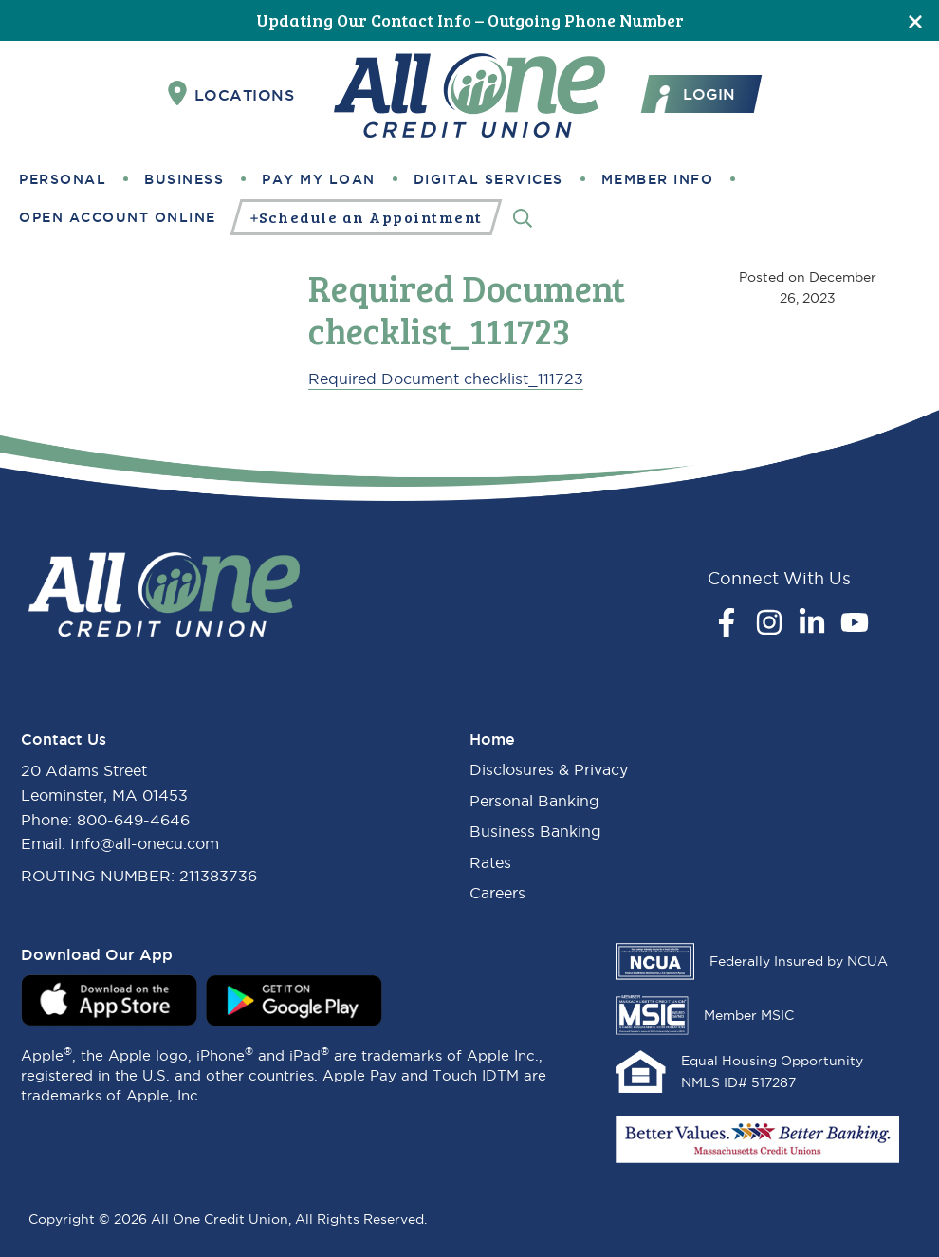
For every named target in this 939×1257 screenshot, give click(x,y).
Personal (62, 179)
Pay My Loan (319, 179)
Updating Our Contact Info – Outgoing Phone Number (470, 20)
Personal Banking (534, 800)
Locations (231, 94)
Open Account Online (117, 217)
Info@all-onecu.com (144, 843)
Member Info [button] (657, 179)
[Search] (522, 216)
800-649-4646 (133, 819)
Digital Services (488, 179)
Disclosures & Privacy (549, 769)
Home (492, 739)
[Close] (915, 20)
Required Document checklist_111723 (445, 378)
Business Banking (535, 831)
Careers (497, 892)
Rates (490, 862)
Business (184, 179)
